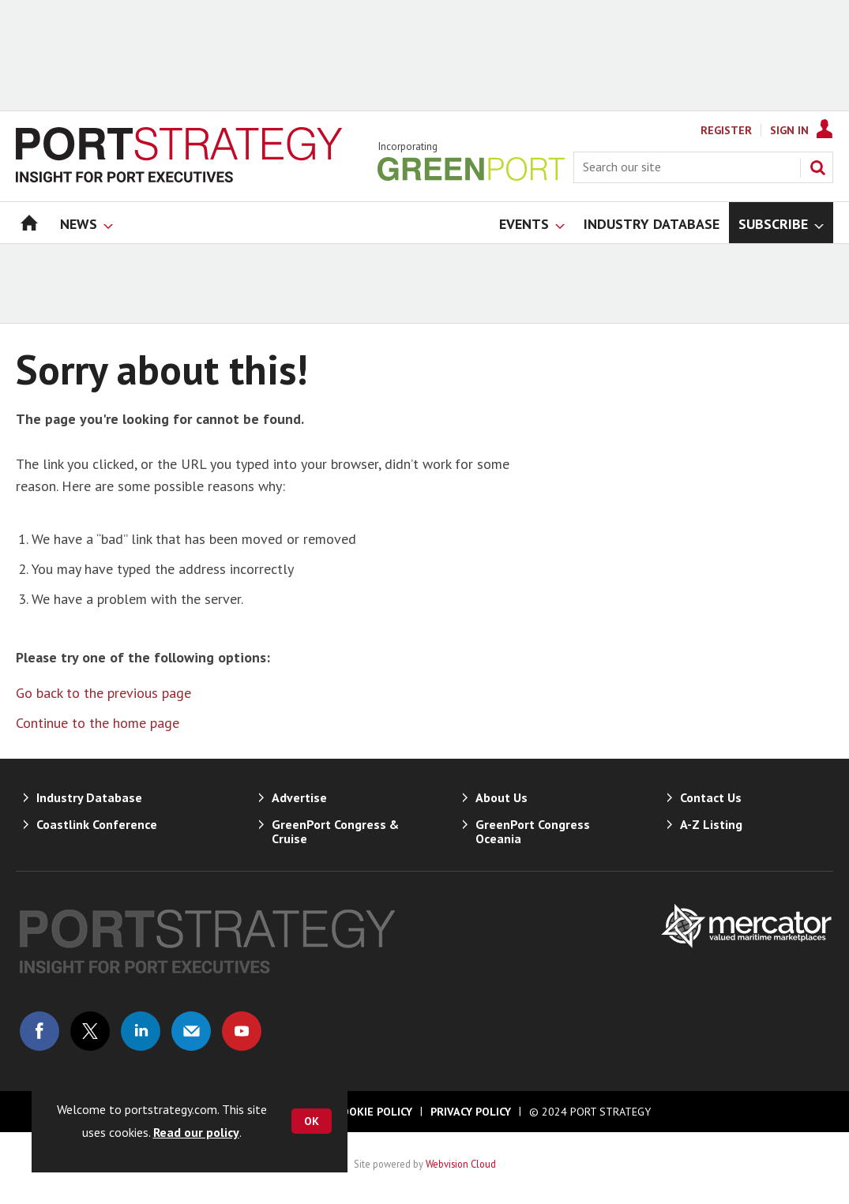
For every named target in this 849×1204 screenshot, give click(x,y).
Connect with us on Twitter (90, 1031)
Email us (191, 1031)
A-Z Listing (711, 824)
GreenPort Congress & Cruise (335, 831)
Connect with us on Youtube (241, 1031)
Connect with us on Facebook (39, 1031)
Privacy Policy (470, 1112)
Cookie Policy (373, 1112)
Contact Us (711, 797)
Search (817, 167)
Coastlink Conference (96, 824)
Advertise (299, 797)
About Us (501, 797)
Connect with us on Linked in (140, 1031)
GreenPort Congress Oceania (532, 831)
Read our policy (196, 1132)
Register (726, 130)
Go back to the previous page (103, 693)
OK (311, 1121)
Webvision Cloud (461, 1163)
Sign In (789, 130)
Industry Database (89, 797)
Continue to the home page (97, 723)
